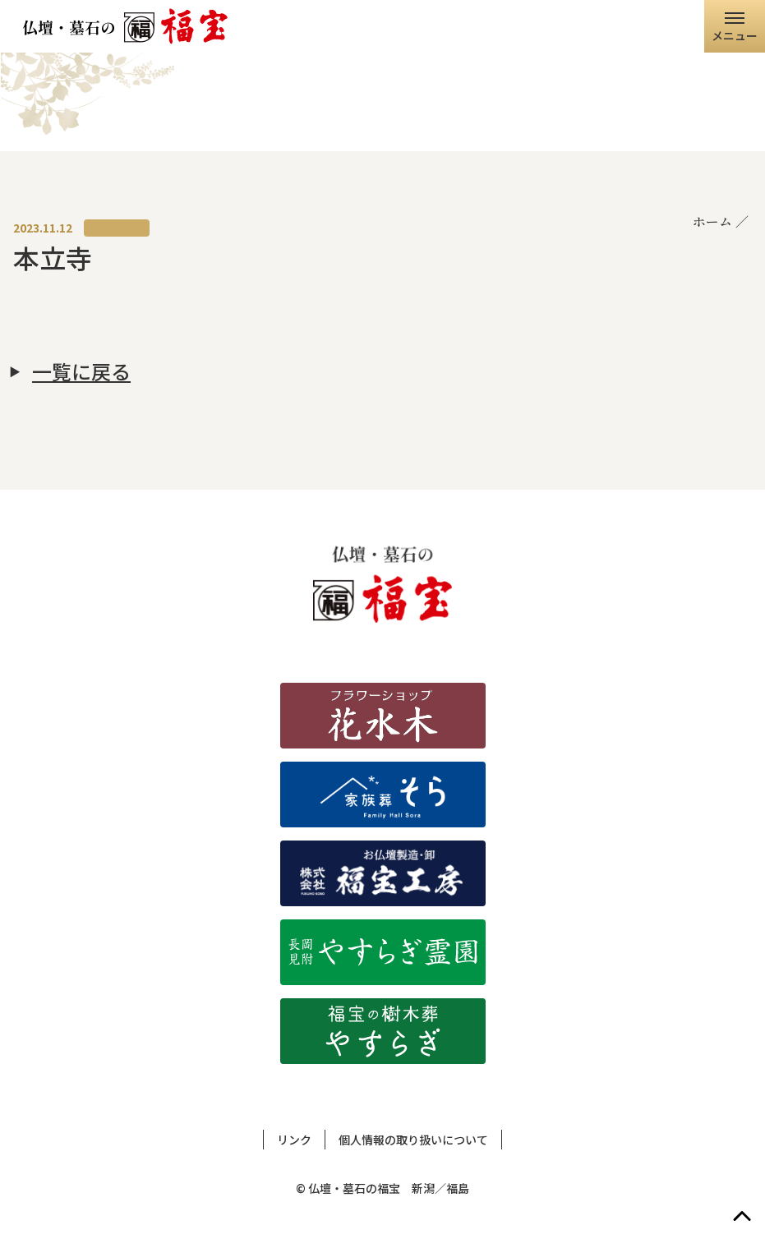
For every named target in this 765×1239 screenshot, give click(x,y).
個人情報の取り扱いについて (413, 1139)
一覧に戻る (81, 371)
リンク (294, 1139)
